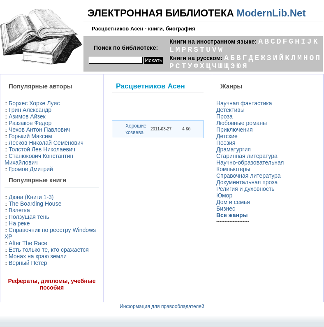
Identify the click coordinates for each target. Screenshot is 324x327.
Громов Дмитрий (31, 169)
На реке (19, 223)
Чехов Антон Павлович (39, 129)
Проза (224, 116)
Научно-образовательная (250, 162)
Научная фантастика (244, 103)
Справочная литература (248, 175)
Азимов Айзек (27, 116)
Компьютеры (233, 169)
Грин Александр (30, 110)
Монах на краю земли (38, 256)
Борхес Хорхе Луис (34, 103)
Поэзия (226, 142)
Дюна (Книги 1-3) (31, 197)
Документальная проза (247, 182)
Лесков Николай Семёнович (46, 142)
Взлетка (19, 210)
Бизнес (225, 208)
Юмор (224, 195)
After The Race (28, 243)
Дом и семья (233, 202)
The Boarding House (35, 203)
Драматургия (233, 149)
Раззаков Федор (30, 123)
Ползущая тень (29, 216)
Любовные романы (241, 123)
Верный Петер (28, 263)
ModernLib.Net (270, 13)
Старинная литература (247, 156)
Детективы (230, 110)
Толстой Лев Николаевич (42, 149)
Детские (227, 136)
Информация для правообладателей (162, 306)
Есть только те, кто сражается (49, 249)
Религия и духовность (245, 189)
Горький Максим (30, 136)
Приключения (234, 129)
